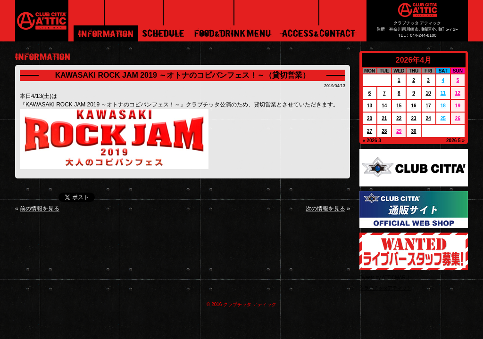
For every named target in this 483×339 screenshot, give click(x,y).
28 (384, 131)
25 (443, 118)
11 (443, 93)
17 (428, 105)
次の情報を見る (325, 208)
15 (398, 105)
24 (428, 118)
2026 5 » (455, 140)
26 (457, 118)
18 (443, 105)
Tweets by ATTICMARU (384, 277)
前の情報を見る (39, 208)
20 (369, 118)
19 (457, 105)
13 (369, 105)
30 (413, 131)
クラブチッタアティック (385, 288)
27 (369, 131)
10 (428, 93)
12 (457, 93)
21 (384, 118)
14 (384, 105)
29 (398, 131)
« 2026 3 (372, 140)
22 (398, 118)
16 (413, 105)
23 (413, 118)
